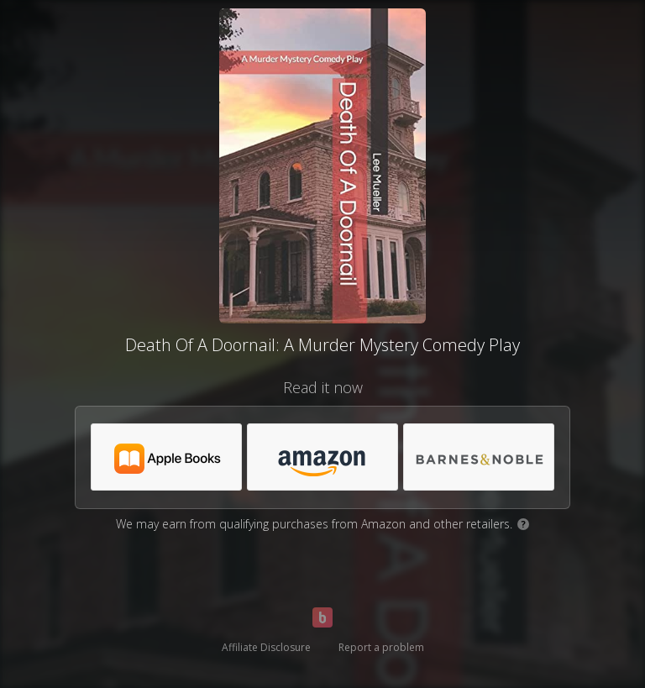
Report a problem (381, 647)
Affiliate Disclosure (266, 647)
